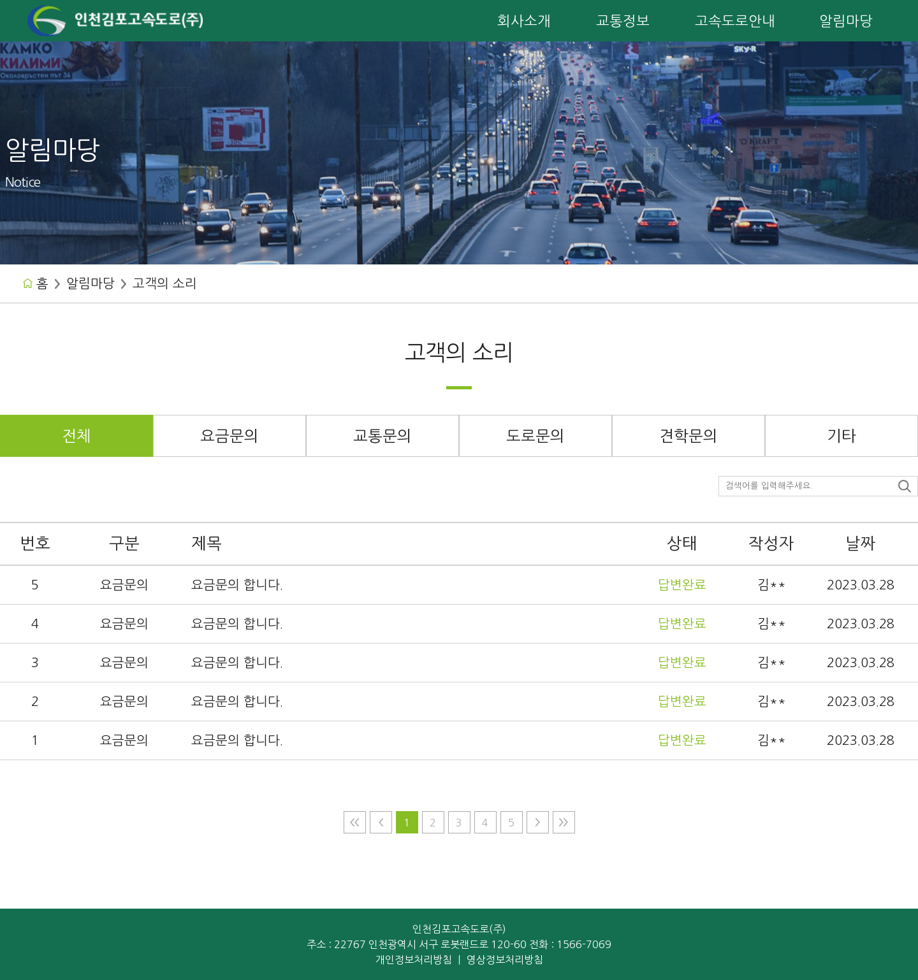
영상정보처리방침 (505, 960)
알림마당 (90, 283)
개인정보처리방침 (413, 960)
